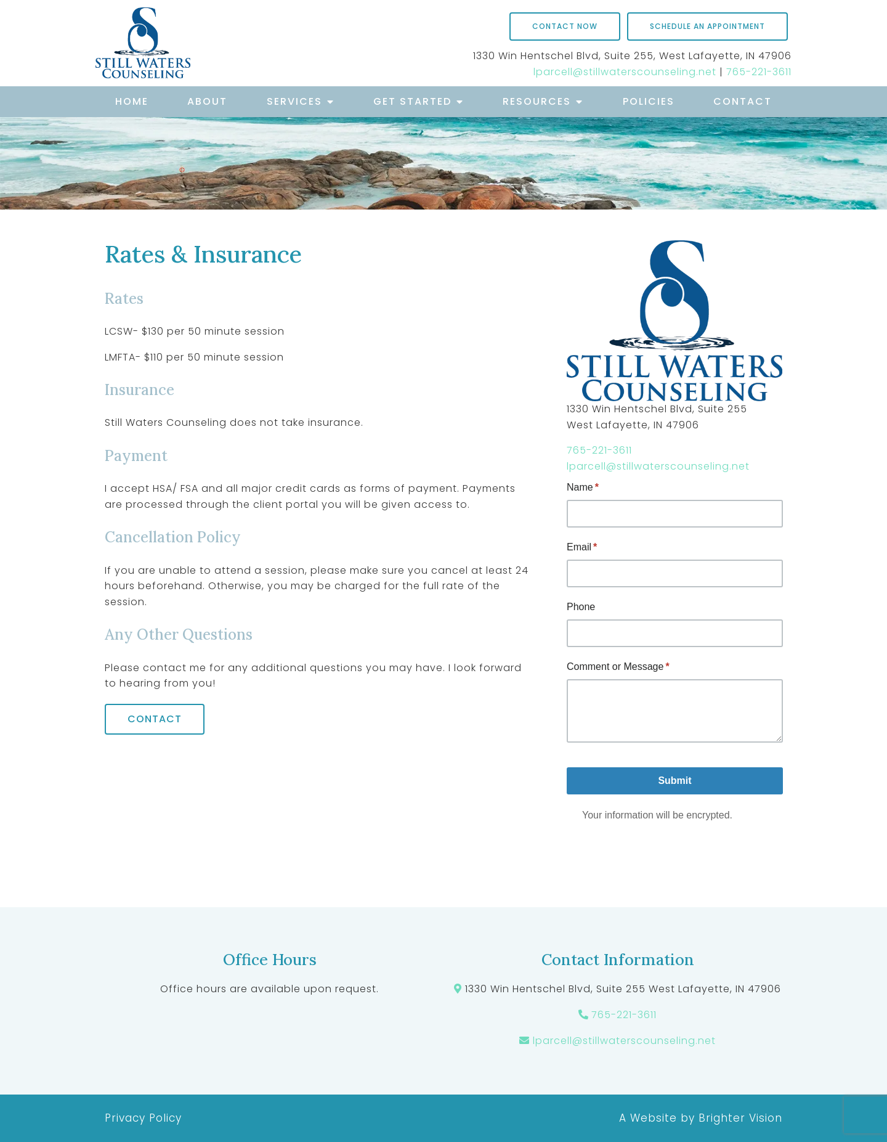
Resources (537, 101)
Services (294, 101)
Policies (648, 101)
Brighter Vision (740, 1118)
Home (131, 101)
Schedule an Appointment (707, 26)
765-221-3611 (759, 72)
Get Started (412, 101)
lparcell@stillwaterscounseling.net (624, 72)
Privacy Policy (143, 1118)
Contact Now (564, 26)
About (207, 101)
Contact (742, 101)
